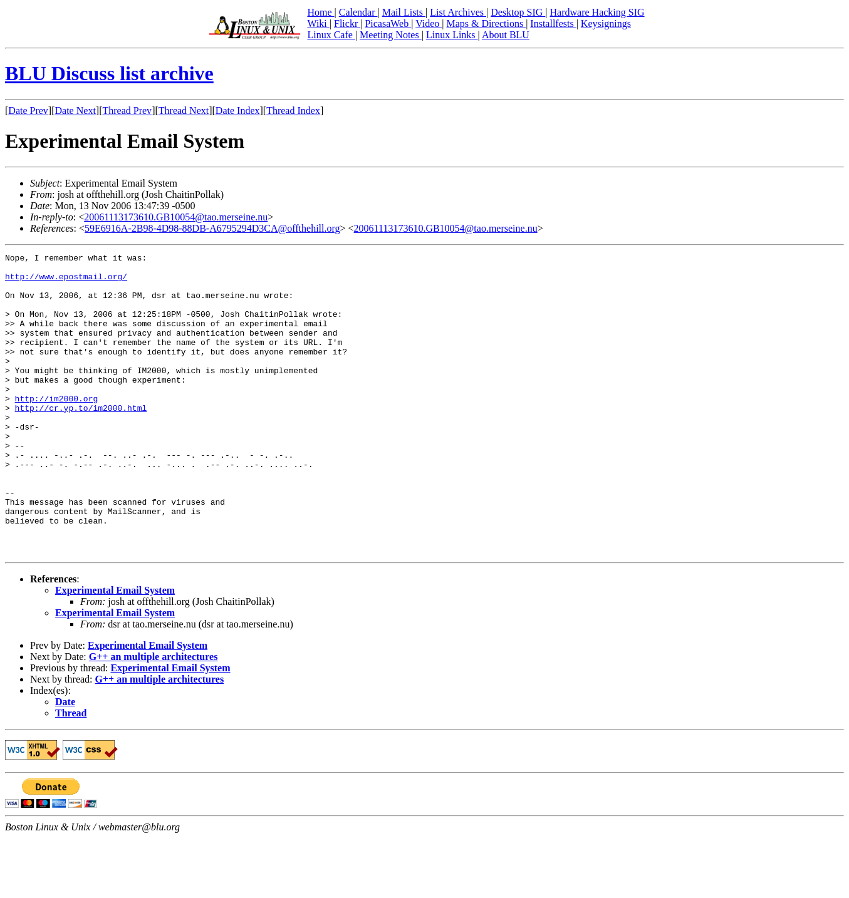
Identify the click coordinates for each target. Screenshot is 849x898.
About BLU (505, 34)
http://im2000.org (56, 428)
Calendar (358, 12)
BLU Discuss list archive (109, 73)
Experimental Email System (115, 650)
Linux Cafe (331, 34)
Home (320, 12)
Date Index (238, 110)
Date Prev (28, 110)
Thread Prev (127, 110)
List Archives (458, 12)
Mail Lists (403, 12)
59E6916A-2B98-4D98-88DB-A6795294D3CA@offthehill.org (212, 228)
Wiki (318, 23)
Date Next (75, 110)
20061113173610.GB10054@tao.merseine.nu (176, 217)
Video (428, 23)
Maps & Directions (486, 23)
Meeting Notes (391, 34)
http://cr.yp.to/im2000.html (81, 439)
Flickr (347, 23)
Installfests (553, 23)
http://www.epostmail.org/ (66, 281)
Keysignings (606, 23)
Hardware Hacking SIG (597, 12)
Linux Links (452, 34)
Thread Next (184, 110)
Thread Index (293, 110)
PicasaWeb (388, 23)
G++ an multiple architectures (153, 716)
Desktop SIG (518, 12)
